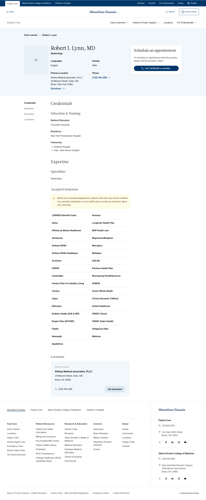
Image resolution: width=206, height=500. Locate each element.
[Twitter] (160, 442)
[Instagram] (179, 442)
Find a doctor (31, 35)
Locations (29, 119)
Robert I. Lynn (49, 35)
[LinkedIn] (172, 442)
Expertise (29, 108)
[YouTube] (185, 442)
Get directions (115, 389)
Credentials (30, 103)
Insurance (29, 114)
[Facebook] (166, 442)
